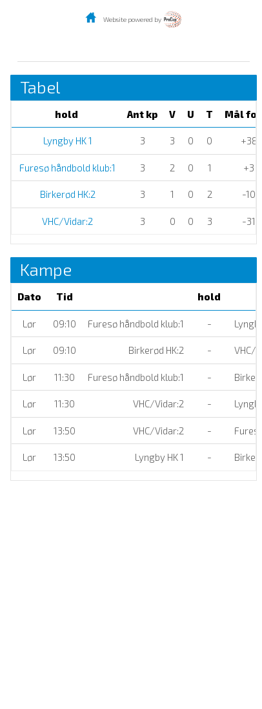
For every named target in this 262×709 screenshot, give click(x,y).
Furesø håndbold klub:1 (66, 167)
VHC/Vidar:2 (66, 221)
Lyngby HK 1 (66, 140)
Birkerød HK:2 (67, 194)
